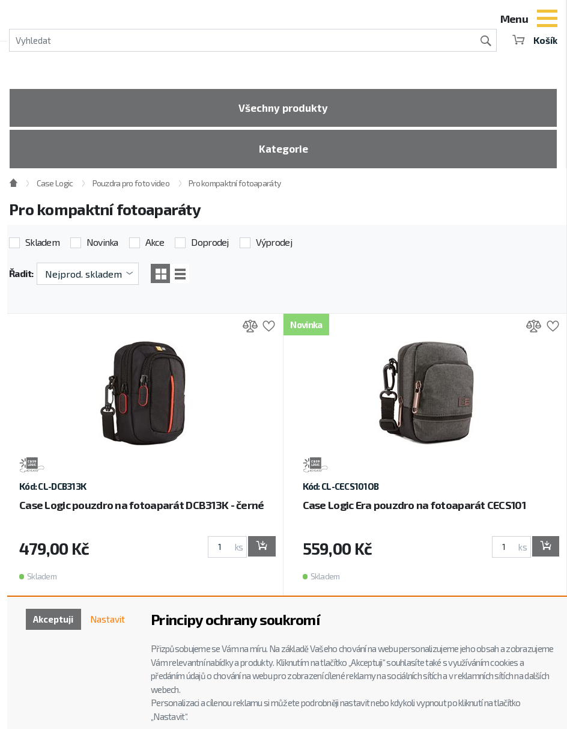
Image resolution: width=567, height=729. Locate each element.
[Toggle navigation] (547, 20)
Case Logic (55, 188)
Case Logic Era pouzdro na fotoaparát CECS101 (414, 510)
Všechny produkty (283, 108)
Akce (155, 246)
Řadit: (21, 278)
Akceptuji (49, 620)
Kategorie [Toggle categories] (283, 152)
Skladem (42, 246)
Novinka (102, 246)
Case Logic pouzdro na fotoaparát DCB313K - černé (141, 510)
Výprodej (274, 246)
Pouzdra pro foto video (130, 188)
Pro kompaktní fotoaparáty (234, 188)
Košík (534, 40)
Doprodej (209, 246)
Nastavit (106, 620)
